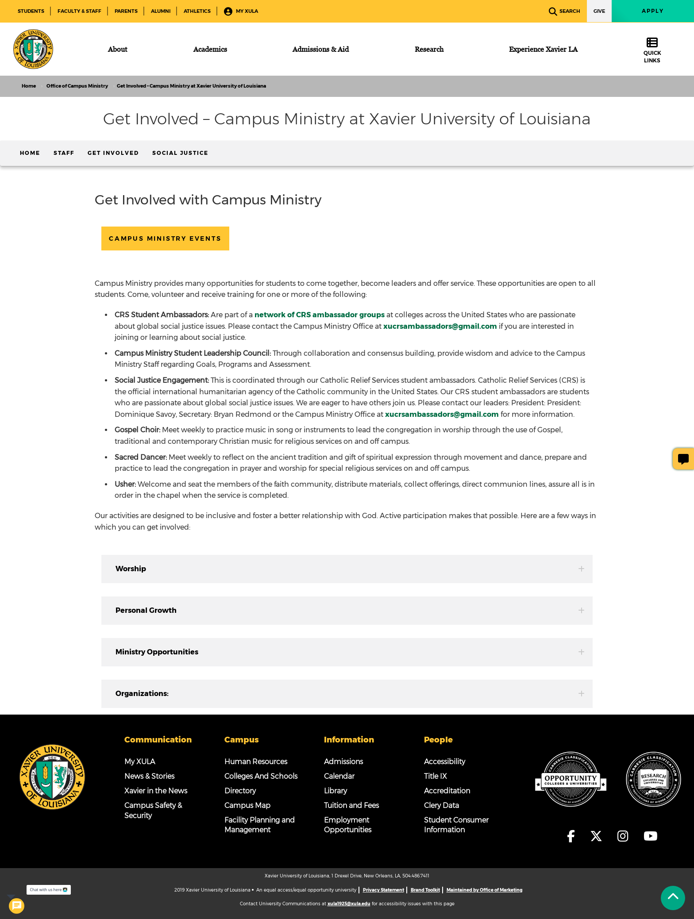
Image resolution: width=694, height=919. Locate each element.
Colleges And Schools (260, 776)
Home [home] (29, 86)
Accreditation (447, 791)
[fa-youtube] (650, 836)
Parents (126, 11)
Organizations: (350, 693)
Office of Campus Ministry (77, 86)
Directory (240, 791)
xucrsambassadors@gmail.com (442, 414)
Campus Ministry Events (165, 238)
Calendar (339, 776)
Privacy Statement (383, 890)
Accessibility (444, 762)
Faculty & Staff (79, 11)
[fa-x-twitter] (598, 836)
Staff (64, 153)
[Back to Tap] (673, 898)
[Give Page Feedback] (683, 458)
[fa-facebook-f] (573, 836)
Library (335, 791)
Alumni (160, 11)
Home (30, 153)
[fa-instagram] (626, 836)
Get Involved (113, 153)
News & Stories (149, 776)
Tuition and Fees (351, 805)
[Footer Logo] (52, 777)
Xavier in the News (155, 791)
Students (31, 11)
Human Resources (255, 762)
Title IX (435, 776)
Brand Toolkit (425, 890)
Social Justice (180, 153)
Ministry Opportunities (350, 652)
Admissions (343, 762)
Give (599, 11)
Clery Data (441, 805)
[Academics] (210, 49)
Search (564, 12)
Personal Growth (350, 610)
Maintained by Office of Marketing (484, 890)
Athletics (197, 11)
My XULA (241, 12)
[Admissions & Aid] (321, 49)
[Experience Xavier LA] (543, 49)
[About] (117, 49)
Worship (350, 569)
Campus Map (247, 805)
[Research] (429, 49)
